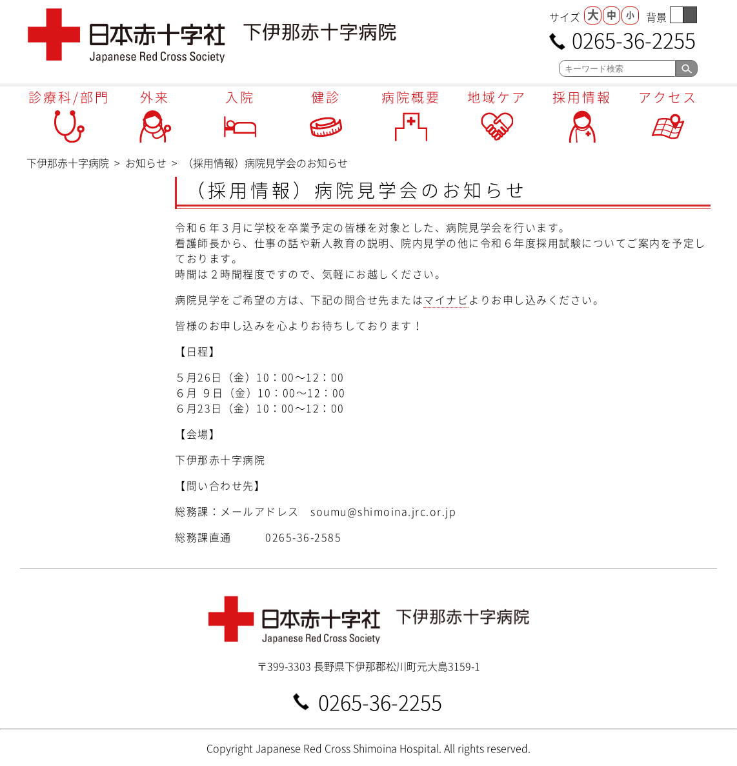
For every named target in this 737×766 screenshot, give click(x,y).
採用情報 (582, 97)
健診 (326, 97)
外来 (155, 97)
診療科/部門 (69, 97)
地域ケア (497, 97)
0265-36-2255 (634, 39)
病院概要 (411, 97)
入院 (240, 97)
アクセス (668, 97)
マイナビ (446, 299)
